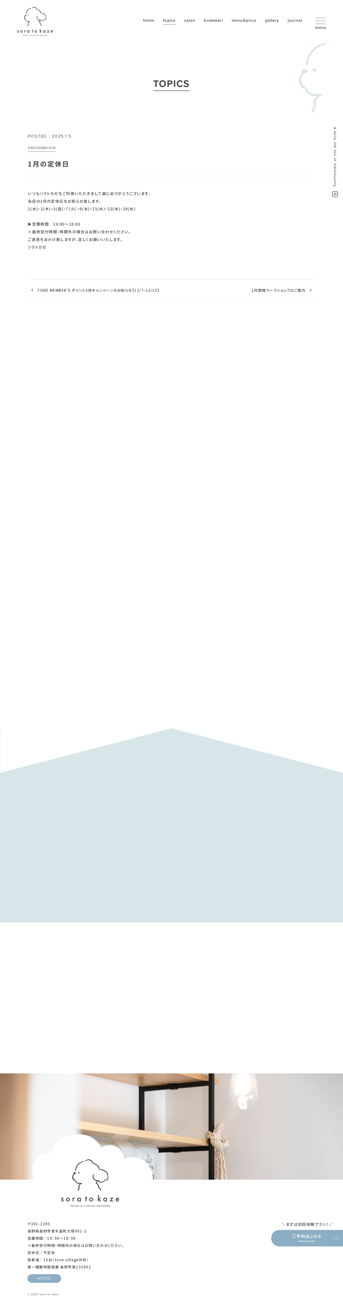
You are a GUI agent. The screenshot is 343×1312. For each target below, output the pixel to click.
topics (165, 21)
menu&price (242, 21)
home (144, 21)
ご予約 (307, 1237)
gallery (271, 21)
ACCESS (44, 1278)
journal (295, 21)
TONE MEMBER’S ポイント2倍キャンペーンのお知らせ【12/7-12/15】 (98, 290)
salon (186, 21)
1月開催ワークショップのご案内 (279, 290)
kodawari (211, 21)
